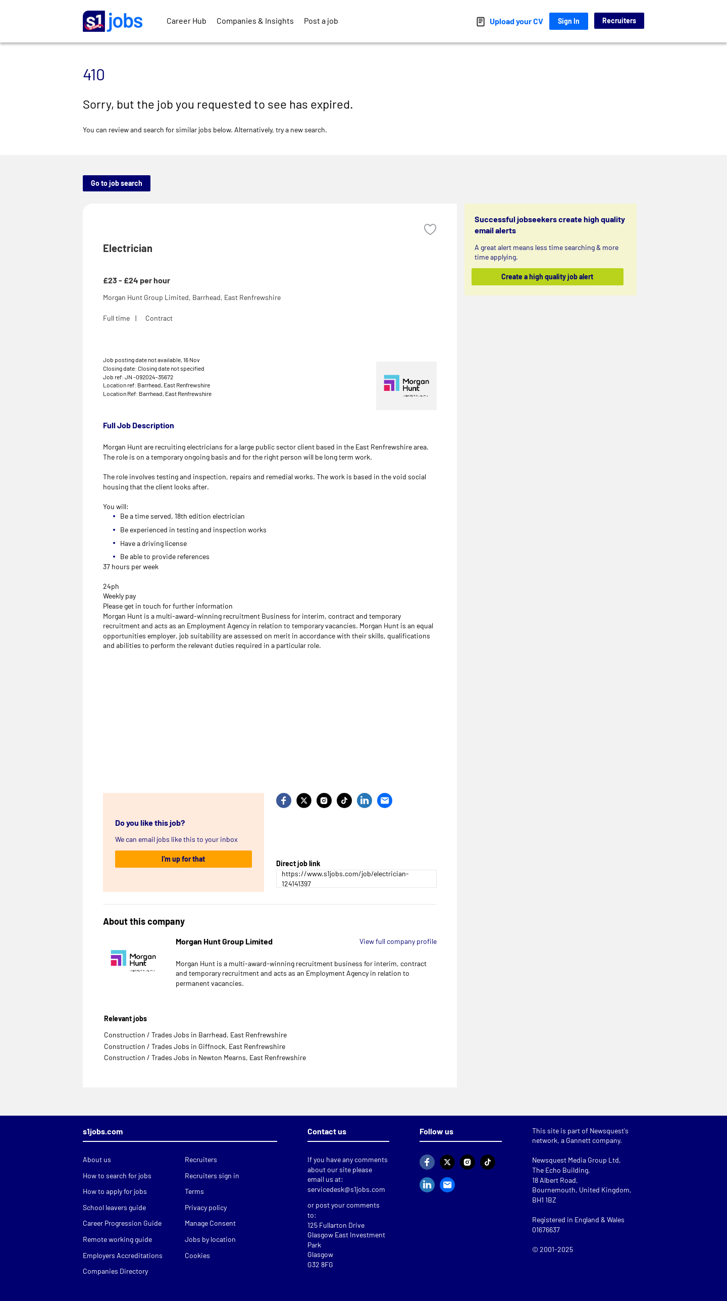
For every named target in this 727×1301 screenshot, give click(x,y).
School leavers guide (114, 1207)
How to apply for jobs (115, 1191)
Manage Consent (210, 1223)
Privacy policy (206, 1207)
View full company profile (398, 941)
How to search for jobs (117, 1175)
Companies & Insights (255, 20)
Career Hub (186, 20)
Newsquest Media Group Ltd (575, 1160)
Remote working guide (117, 1239)
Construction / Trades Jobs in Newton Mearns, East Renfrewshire (205, 1057)
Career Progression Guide (122, 1223)
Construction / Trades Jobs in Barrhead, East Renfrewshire (195, 1034)
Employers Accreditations (123, 1255)
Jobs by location (210, 1239)
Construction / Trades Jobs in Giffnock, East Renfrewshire (194, 1046)
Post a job (321, 20)
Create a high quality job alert (548, 276)
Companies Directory (115, 1271)
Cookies (197, 1255)
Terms (194, 1191)
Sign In (569, 21)
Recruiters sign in (212, 1175)
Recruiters (619, 20)
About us (97, 1159)
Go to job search (116, 183)
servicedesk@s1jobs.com (346, 1189)
